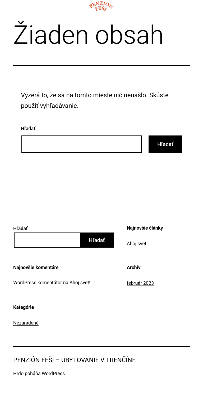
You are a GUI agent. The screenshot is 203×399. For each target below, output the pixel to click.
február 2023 (140, 283)
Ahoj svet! (137, 243)
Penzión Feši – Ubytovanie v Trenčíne (74, 360)
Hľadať (20, 228)
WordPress (53, 373)
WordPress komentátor (37, 282)
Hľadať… (30, 128)
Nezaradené (26, 323)
